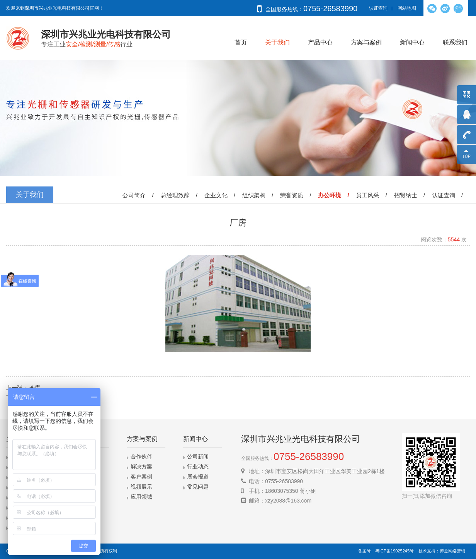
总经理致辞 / (181, 195)
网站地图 (407, 8)
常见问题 (198, 486)
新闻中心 (412, 42)
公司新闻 (198, 456)
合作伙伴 (141, 456)
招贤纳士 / (411, 195)
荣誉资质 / (297, 195)
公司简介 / (139, 195)
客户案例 (141, 476)
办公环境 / (335, 195)
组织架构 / (259, 195)
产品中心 (320, 42)
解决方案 (141, 466)
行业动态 (198, 466)
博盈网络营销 (452, 551)
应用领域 (141, 496)
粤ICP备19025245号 (394, 551)
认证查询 (378, 8)
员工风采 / (373, 195)
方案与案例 (366, 42)
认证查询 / (449, 195)
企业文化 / (221, 195)
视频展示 (141, 486)
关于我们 (277, 42)
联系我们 (455, 42)
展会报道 (198, 476)
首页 (241, 42)
